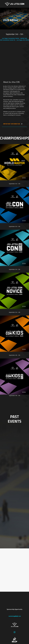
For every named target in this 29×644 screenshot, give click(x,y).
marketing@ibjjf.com (14, 616)
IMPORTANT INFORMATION (12, 124)
